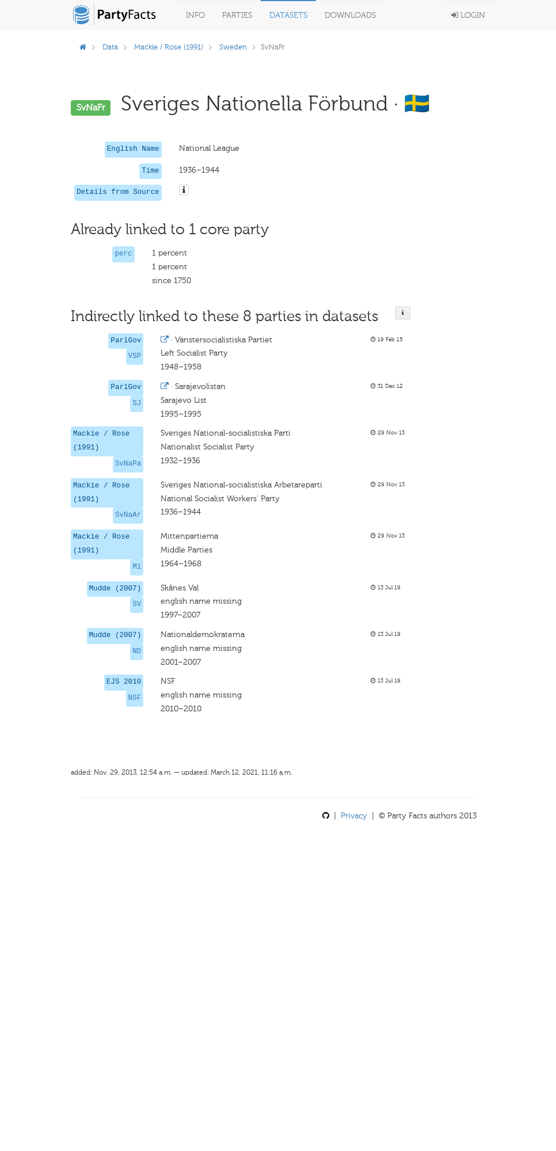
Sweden (233, 47)
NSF (135, 698)
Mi (136, 567)
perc (123, 254)
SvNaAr (128, 515)
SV (136, 604)
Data (110, 47)
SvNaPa (128, 464)
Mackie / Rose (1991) (168, 47)
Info (195, 15)
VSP (135, 356)
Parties (237, 15)
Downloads (350, 15)
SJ (136, 403)
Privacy (354, 816)
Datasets (288, 15)
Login (468, 15)
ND (136, 651)
